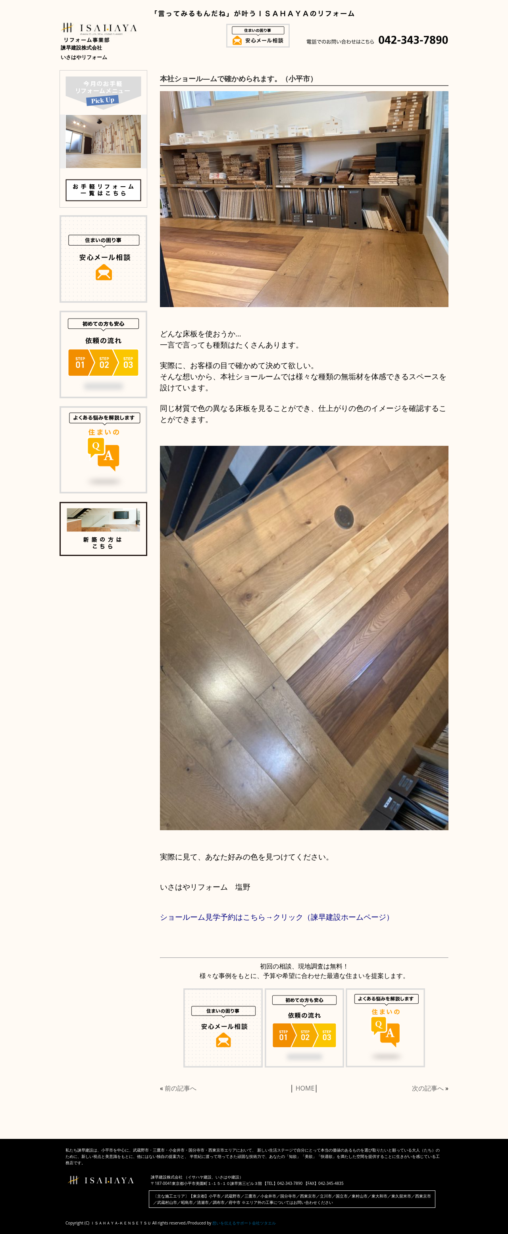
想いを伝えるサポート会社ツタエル (244, 1223)
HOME (305, 1088)
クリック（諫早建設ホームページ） (333, 917)
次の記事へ (428, 1088)
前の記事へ (180, 1088)
